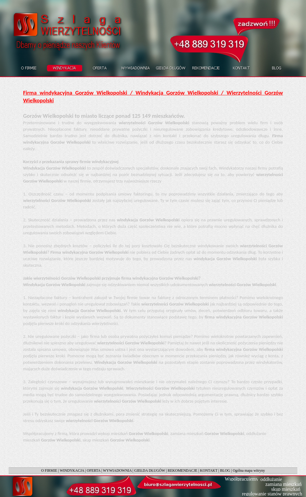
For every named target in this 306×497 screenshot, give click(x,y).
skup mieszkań (285, 489)
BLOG (225, 470)
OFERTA (93, 470)
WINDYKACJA (72, 470)
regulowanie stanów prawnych (272, 493)
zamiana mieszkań (283, 484)
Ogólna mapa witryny (249, 470)
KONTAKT (209, 470)
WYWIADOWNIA (117, 470)
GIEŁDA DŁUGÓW (149, 470)
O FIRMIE (49, 470)
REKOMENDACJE (183, 470)
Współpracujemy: (242, 479)
